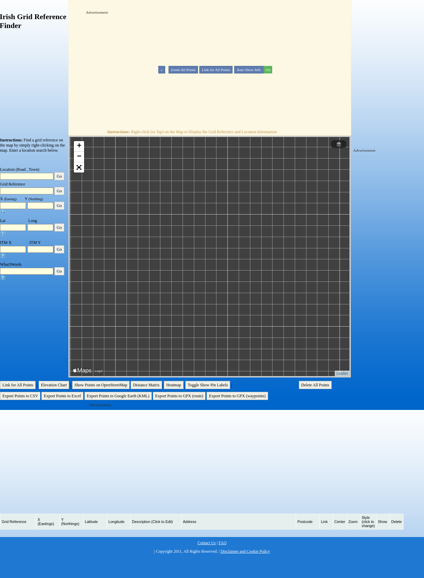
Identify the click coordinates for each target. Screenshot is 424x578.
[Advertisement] (164, 63)
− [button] (79, 157)
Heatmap (173, 385)
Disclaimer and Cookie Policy (245, 551)
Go (59, 176)
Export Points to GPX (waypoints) (237, 396)
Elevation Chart (54, 385)
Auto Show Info (254, 69)
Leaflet (342, 373)
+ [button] (79, 146)
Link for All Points (216, 70)
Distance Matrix (146, 385)
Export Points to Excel (62, 396)
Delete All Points (315, 385)
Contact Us (206, 542)
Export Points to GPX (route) (179, 396)
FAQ (222, 542)
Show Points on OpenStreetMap (101, 385)
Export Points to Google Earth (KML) (118, 396)
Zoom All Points (183, 70)
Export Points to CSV (20, 396)
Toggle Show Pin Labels (208, 385)
